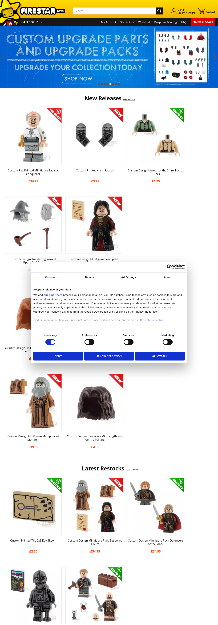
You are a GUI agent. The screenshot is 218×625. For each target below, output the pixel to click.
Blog (6, 566)
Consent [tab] (50, 276)
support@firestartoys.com (73, 563)
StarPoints (127, 22)
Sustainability (11, 591)
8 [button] (119, 84)
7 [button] (116, 84)
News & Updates (13, 560)
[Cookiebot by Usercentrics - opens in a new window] (169, 267)
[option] (109, 57)
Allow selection (109, 356)
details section (154, 320)
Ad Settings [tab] (128, 276)
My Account (108, 22)
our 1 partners (53, 294)
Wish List (144, 22)
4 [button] (108, 84)
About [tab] (168, 276)
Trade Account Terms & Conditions (79, 583)
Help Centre (64, 551)
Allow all (160, 356)
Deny (58, 356)
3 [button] (105, 84)
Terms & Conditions (16, 575)
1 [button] (99, 84)
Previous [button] (3, 57)
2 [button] (102, 84)
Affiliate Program (67, 589)
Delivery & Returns (15, 571)
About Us (9, 555)
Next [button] (215, 57)
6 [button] (113, 84)
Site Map (8, 596)
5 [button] (110, 84)
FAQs (184, 22)
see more (129, 99)
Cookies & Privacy (14, 580)
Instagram (135, 559)
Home (7, 545)
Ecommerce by (202, 621)
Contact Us (63, 545)
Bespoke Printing (165, 22)
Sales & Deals (203, 22)
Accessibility (10, 586)
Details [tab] (89, 276)
